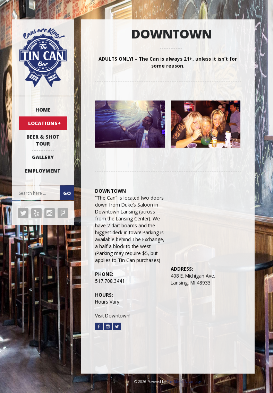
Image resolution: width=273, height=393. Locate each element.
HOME (43, 109)
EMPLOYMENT (43, 170)
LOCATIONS (43, 123)
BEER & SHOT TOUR (43, 140)
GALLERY (43, 157)
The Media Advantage (184, 381)
